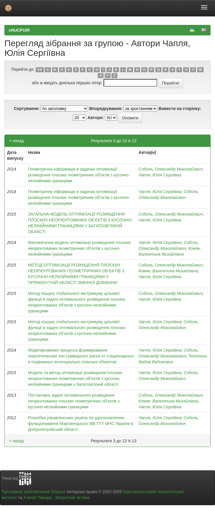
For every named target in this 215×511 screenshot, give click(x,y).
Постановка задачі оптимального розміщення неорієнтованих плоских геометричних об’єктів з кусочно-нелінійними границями (74, 401)
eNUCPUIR (19, 30)
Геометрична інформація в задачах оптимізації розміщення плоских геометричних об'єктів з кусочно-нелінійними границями (79, 175)
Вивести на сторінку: (180, 108)
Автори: (95, 117)
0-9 (39, 69)
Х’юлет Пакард (37, 497)
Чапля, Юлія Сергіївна (160, 175)
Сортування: (26, 108)
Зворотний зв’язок (72, 497)
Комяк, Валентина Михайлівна (168, 271)
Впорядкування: (105, 108)
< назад (16, 140)
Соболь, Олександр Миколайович (170, 169)
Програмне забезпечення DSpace (34, 491)
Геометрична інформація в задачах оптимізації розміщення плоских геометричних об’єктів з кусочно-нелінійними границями (79, 197)
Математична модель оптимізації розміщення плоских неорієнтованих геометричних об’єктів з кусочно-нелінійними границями (79, 248)
